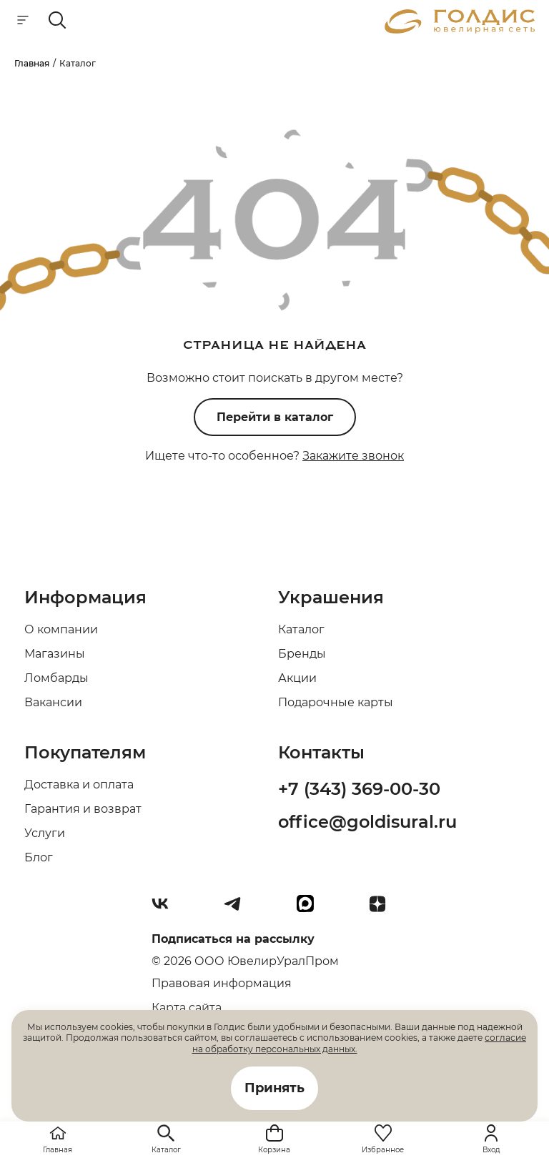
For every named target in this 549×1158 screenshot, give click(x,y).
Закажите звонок (353, 455)
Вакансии (53, 702)
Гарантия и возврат (83, 809)
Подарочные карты (335, 702)
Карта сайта (187, 1007)
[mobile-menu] (22, 21)
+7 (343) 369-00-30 (359, 788)
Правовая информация (222, 983)
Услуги (44, 833)
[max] (311, 909)
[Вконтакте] (166, 909)
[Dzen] (383, 909)
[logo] (460, 29)
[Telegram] (238, 909)
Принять (274, 1088)
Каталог (301, 629)
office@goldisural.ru (367, 821)
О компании (61, 629)
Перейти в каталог (275, 417)
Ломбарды (56, 678)
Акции (297, 678)
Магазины (54, 653)
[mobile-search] (57, 21)
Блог (38, 857)
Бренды (302, 653)
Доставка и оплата (79, 784)
